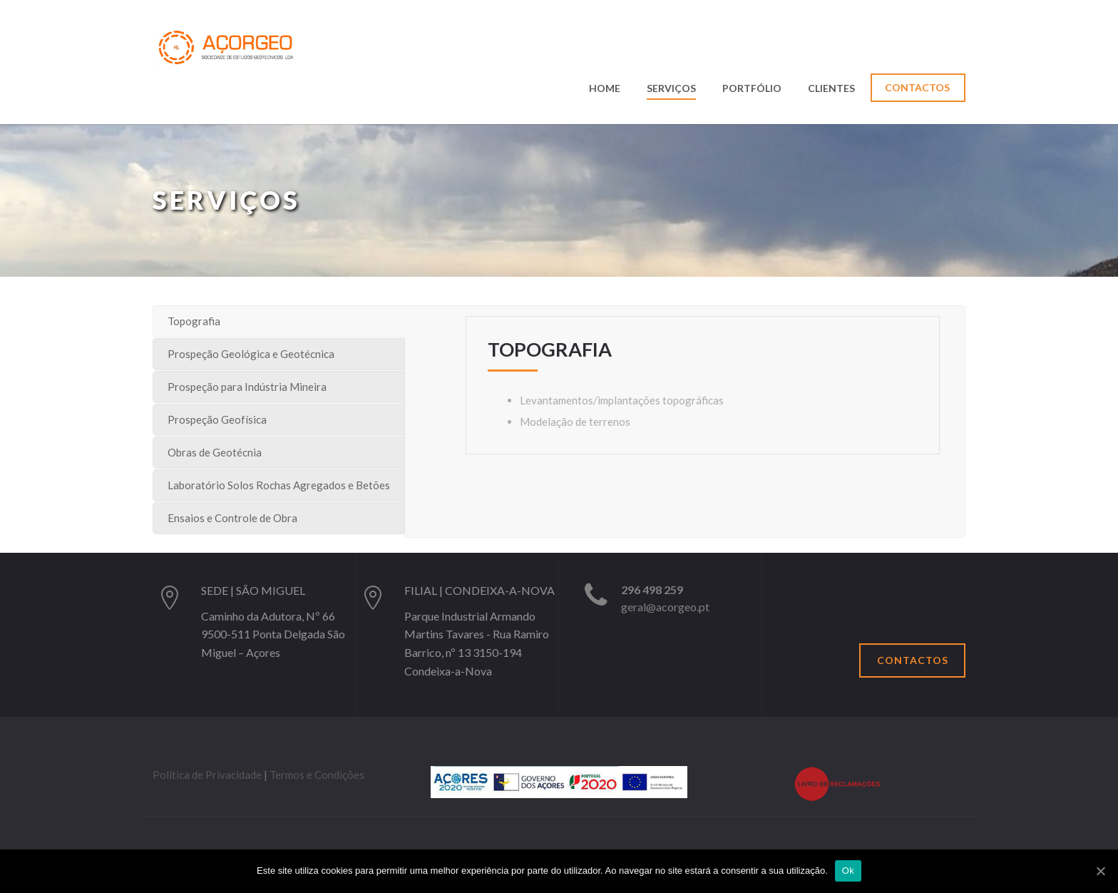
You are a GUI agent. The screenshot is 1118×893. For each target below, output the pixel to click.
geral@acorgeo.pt (665, 606)
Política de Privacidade (207, 774)
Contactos (917, 87)
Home (604, 88)
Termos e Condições (317, 774)
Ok (848, 870)
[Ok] (1100, 871)
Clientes (831, 88)
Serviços (671, 88)
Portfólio (751, 88)
